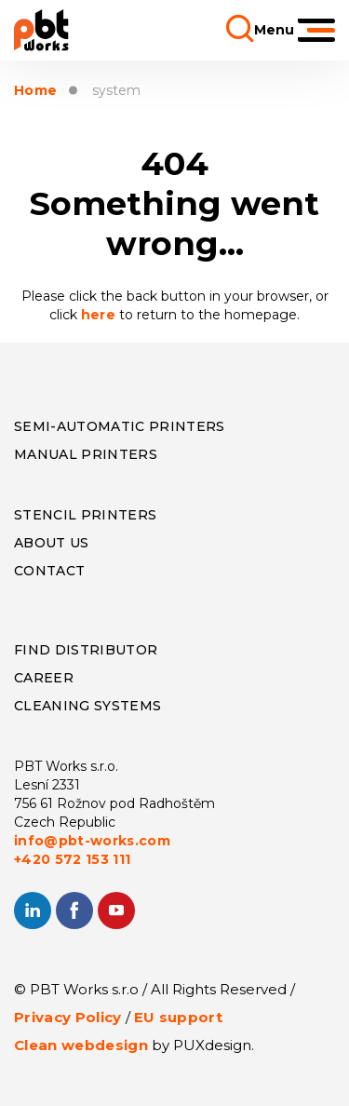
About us (51, 542)
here (100, 314)
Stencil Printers (85, 514)
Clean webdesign (81, 1045)
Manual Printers (85, 454)
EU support (178, 1017)
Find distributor (85, 649)
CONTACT (49, 570)
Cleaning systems (87, 705)
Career (44, 677)
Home (35, 91)
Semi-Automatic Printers (119, 426)
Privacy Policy (68, 1017)
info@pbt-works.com (92, 840)
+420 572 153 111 (72, 859)
